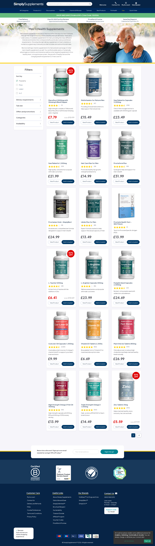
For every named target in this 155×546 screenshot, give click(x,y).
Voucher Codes (58, 520)
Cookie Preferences (34, 510)
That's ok (147, 541)
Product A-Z (37, 10)
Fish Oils (62, 10)
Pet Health (114, 10)
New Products (101, 10)
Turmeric (89, 10)
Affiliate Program (58, 517)
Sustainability (57, 510)
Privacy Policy (31, 517)
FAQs (29, 507)
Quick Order (133, 10)
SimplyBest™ (83, 500)
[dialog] (133, 537)
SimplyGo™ (83, 503)
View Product (54, 122)
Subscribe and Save (59, 500)
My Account (31, 497)
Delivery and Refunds (34, 503)
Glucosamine (50, 10)
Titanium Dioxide (58, 513)
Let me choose (129, 541)
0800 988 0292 (109, 497)
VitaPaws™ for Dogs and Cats (89, 497)
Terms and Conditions (34, 513)
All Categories (24, 10)
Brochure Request (59, 507)
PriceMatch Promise (59, 523)
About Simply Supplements (62, 497)
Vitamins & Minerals (76, 10)
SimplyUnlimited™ (59, 503)
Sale (123, 10)
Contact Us (31, 500)
